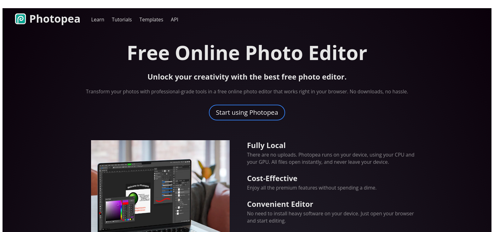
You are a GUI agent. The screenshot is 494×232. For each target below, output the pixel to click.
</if (247, 118)
